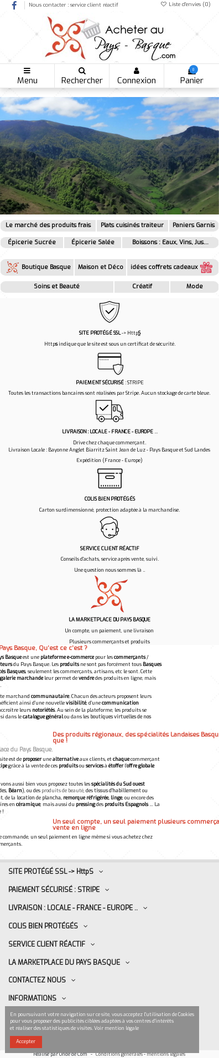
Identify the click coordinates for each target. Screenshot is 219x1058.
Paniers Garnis (194, 225)
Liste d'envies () (185, 4)
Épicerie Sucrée (32, 242)
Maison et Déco (100, 267)
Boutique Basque (37, 267)
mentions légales (166, 1054)
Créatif (142, 286)
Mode (194, 286)
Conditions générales (119, 1054)
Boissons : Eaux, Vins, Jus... (170, 242)
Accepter (25, 1041)
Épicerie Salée (92, 242)
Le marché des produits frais (48, 225)
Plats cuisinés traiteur (132, 225)
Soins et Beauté (57, 286)
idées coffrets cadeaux (173, 267)
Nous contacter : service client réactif (73, 4)
